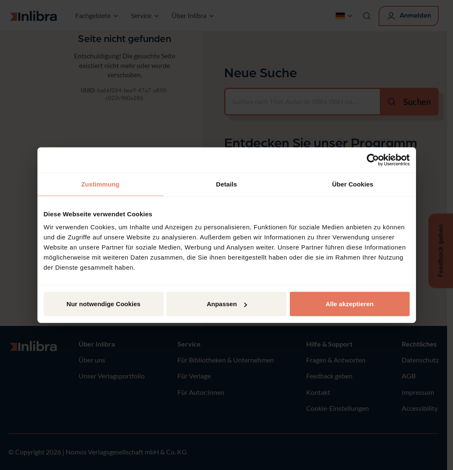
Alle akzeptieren (350, 303)
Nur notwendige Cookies (103, 303)
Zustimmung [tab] (100, 183)
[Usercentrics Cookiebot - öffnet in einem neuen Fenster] (373, 159)
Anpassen (227, 303)
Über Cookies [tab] (353, 183)
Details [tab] (226, 183)
